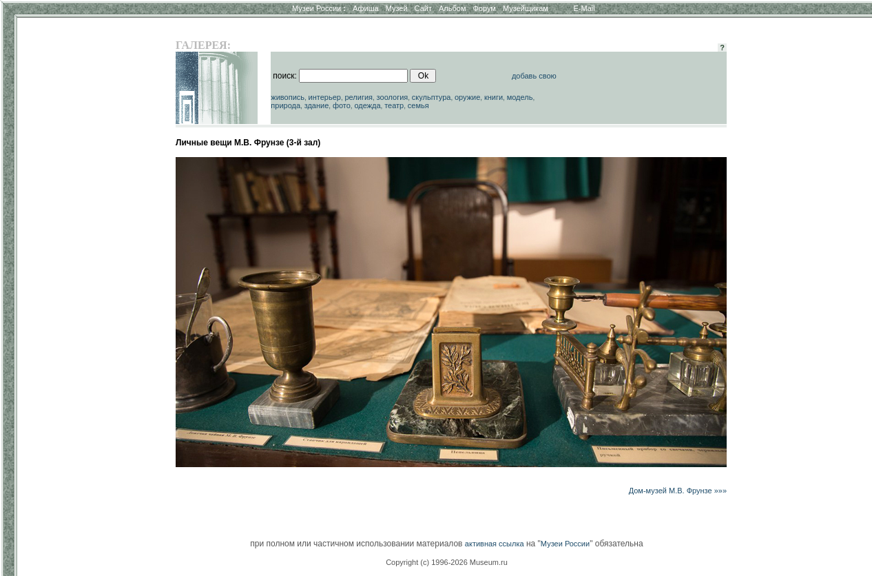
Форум (484, 8)
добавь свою (534, 76)
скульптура (431, 97)
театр (394, 105)
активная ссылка (494, 543)
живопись (287, 97)
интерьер (325, 97)
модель (520, 97)
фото (342, 105)
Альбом (452, 8)
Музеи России (319, 8)
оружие (467, 97)
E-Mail (584, 8)
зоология (392, 97)
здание (316, 105)
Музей (397, 8)
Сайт (423, 8)
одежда (367, 105)
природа (285, 105)
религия (358, 97)
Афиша (366, 8)
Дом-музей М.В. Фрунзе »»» (678, 490)
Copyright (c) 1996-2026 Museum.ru (447, 562)
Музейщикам (525, 8)
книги (493, 97)
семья (418, 105)
